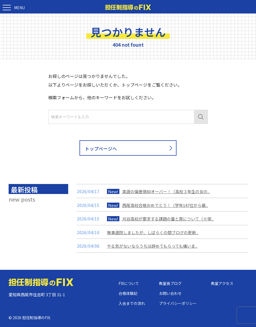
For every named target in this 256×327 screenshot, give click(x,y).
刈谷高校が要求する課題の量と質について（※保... (160, 219)
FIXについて (129, 283)
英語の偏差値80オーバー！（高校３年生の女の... (158, 191)
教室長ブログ (170, 283)
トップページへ (129, 148)
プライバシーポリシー (178, 303)
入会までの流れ (132, 303)
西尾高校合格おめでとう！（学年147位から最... (157, 205)
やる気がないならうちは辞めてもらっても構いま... (152, 246)
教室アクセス (222, 283)
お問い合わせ (170, 293)
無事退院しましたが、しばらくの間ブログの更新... (152, 232)
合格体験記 (128, 293)
